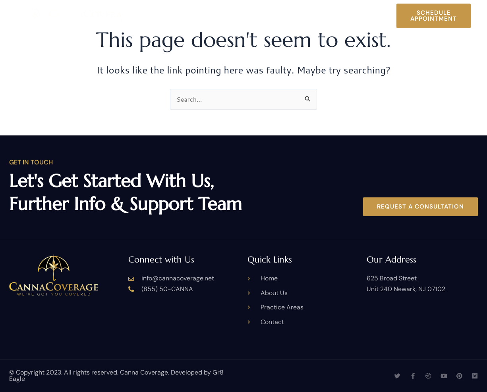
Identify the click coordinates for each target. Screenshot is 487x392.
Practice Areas (257, 9)
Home (158, 9)
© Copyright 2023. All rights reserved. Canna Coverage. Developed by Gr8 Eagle (116, 375)
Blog (370, 9)
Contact (266, 22)
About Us (196, 9)
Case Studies (325, 9)
